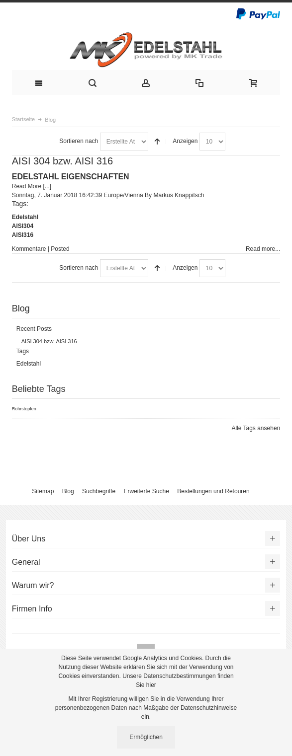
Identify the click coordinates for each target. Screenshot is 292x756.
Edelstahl (25, 217)
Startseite (23, 119)
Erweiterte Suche (146, 491)
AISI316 (22, 234)
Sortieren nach (78, 141)
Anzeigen (185, 141)
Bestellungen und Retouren (213, 491)
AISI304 (22, 226)
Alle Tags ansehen (255, 428)
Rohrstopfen (24, 408)
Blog (68, 491)
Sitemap (43, 491)
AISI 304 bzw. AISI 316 (62, 160)
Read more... (263, 248)
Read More (26, 186)
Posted (60, 248)
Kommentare (29, 248)
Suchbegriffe (98, 491)
